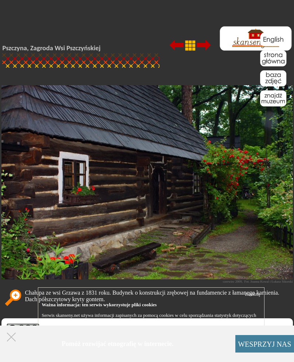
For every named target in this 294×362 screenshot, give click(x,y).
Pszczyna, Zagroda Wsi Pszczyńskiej (52, 48)
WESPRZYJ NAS (264, 344)
